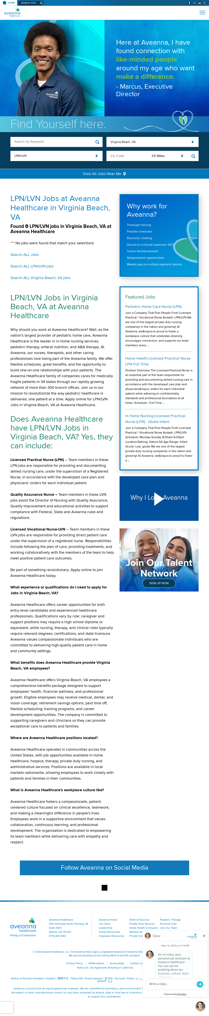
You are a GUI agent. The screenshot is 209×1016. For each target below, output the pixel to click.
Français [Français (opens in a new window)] (170, 978)
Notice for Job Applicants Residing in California (105, 967)
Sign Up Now (159, 583)
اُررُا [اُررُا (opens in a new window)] (110, 981)
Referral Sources (139, 919)
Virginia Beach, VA (123, 142)
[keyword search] (56, 141)
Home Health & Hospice (143, 927)
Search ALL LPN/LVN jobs (32, 266)
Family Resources (109, 932)
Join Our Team (168, 927)
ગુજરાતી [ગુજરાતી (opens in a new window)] (101, 981)
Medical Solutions (139, 932)
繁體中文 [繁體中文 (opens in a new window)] (63, 978)
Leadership (105, 927)
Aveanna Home (108, 919)
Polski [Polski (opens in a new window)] (130, 978)
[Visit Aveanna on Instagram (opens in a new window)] (194, 3)
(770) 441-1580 (57, 936)
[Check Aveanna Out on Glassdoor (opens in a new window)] (204, 3)
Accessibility (117, 963)
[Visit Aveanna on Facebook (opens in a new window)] (189, 3)
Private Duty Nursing (141, 936)
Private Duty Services (142, 923)
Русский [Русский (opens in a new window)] (120, 978)
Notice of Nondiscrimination (27, 978)
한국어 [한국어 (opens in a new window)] (109, 978)
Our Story (104, 923)
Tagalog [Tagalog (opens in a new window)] (181, 978)
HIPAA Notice (96, 963)
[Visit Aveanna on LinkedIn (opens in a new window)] (199, 3)
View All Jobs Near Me (102, 173)
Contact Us (136, 963)
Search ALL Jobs (24, 254)
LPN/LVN (20, 156)
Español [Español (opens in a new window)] (51, 978)
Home (11, 2)
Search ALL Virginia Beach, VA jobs (40, 278)
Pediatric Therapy (170, 919)
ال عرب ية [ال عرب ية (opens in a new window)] (142, 978)
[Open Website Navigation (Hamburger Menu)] (201, 12)
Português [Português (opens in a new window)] (156, 978)
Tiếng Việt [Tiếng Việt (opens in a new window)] (77, 978)
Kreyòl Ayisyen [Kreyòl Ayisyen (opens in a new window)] (94, 978)
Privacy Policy (75, 963)
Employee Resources (111, 936)
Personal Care (168, 923)
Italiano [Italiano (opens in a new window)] (192, 978)
